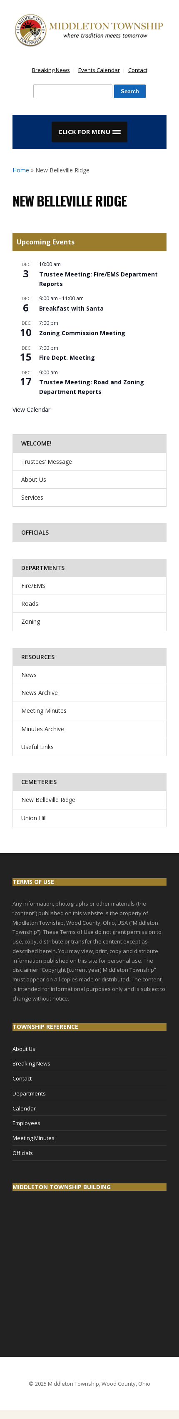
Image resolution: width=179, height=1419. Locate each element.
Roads (29, 603)
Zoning (30, 621)
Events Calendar (99, 70)
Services (32, 497)
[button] (89, 132)
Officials (35, 532)
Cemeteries (39, 782)
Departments (43, 568)
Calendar (24, 1108)
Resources (38, 657)
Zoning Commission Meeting (82, 333)
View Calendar (31, 409)
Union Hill (34, 818)
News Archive (39, 693)
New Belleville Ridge (48, 800)
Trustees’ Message (46, 462)
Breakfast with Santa (71, 308)
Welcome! (36, 443)
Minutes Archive (42, 729)
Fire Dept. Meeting (67, 357)
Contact (137, 70)
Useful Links (37, 747)
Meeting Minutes (44, 710)
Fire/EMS (33, 586)
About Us (33, 479)
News (29, 675)
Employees (26, 1123)
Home (20, 170)
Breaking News (51, 70)
